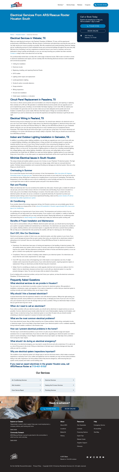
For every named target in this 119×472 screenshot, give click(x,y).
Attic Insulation (16, 385)
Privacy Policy (37, 466)
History (62, 435)
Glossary (79, 446)
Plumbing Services (50, 390)
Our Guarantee (81, 425)
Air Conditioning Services (19, 380)
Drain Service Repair (18, 390)
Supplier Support (82, 442)
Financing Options (82, 432)
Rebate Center (81, 439)
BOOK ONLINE (93, 31)
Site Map (96, 432)
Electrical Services (50, 380)
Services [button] (60, 5)
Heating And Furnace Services (54, 385)
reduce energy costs (30, 217)
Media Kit (63, 432)
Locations (63, 428)
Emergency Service (99, 425)
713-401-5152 (39, 366)
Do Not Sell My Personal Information (21, 466)
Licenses (79, 428)
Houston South (20, 34)
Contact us (13, 53)
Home (12, 34)
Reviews (79, 5)
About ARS (63, 425)
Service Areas (70, 5)
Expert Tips (80, 435)
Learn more (13, 429)
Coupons (87, 5)
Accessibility (97, 428)
